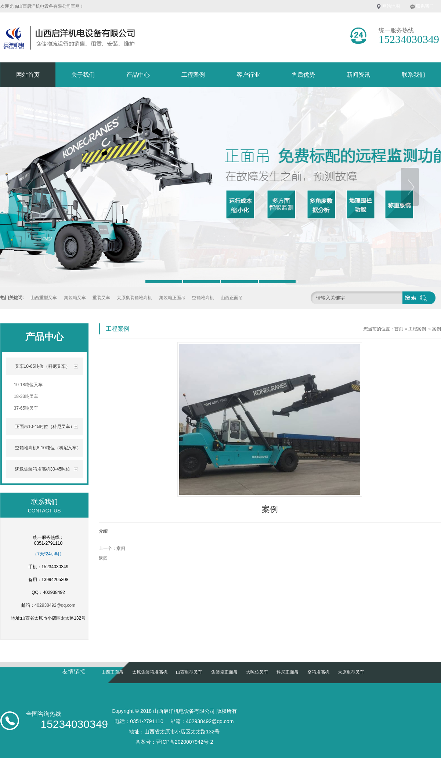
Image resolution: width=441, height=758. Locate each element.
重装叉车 (101, 297)
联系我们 (425, 6)
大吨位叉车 (257, 672)
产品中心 (138, 75)
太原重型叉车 (351, 672)
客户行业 (248, 75)
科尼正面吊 (287, 672)
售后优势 (303, 75)
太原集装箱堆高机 (134, 297)
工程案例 (193, 75)
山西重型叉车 (43, 297)
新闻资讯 (358, 75)
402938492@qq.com (55, 605)
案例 (436, 328)
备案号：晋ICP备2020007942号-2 (174, 742)
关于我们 (83, 75)
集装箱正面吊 (172, 297)
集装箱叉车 (75, 297)
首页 (398, 328)
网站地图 (391, 6)
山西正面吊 (232, 297)
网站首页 (28, 75)
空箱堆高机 (203, 297)
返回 (103, 558)
